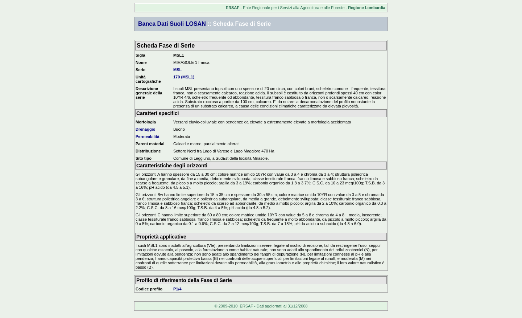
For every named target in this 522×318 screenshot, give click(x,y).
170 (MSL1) (183, 77)
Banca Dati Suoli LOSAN (172, 24)
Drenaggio (145, 129)
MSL (177, 70)
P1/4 (177, 289)
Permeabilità (147, 136)
